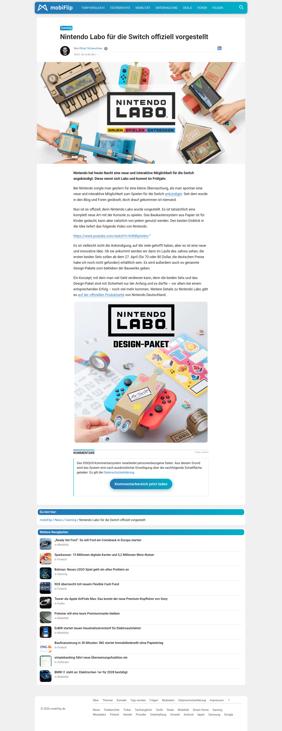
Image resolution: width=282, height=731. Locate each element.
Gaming (217, 710)
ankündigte (173, 194)
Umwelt (175, 714)
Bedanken (168, 700)
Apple (201, 714)
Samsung (214, 714)
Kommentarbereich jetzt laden (141, 484)
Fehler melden (202, 452)
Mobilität (143, 8)
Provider (141, 714)
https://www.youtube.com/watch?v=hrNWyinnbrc (111, 236)
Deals (187, 8)
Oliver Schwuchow (90, 48)
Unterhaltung (166, 8)
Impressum (217, 700)
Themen (108, 700)
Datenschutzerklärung (119, 472)
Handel (127, 714)
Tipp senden (138, 700)
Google (228, 714)
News (96, 710)
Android (188, 714)
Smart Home (201, 710)
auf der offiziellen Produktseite (101, 295)
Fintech (114, 714)
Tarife (159, 710)
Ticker (202, 8)
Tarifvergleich (93, 8)
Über (96, 700)
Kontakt (122, 700)
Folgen (217, 8)
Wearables (99, 714)
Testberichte (120, 8)
